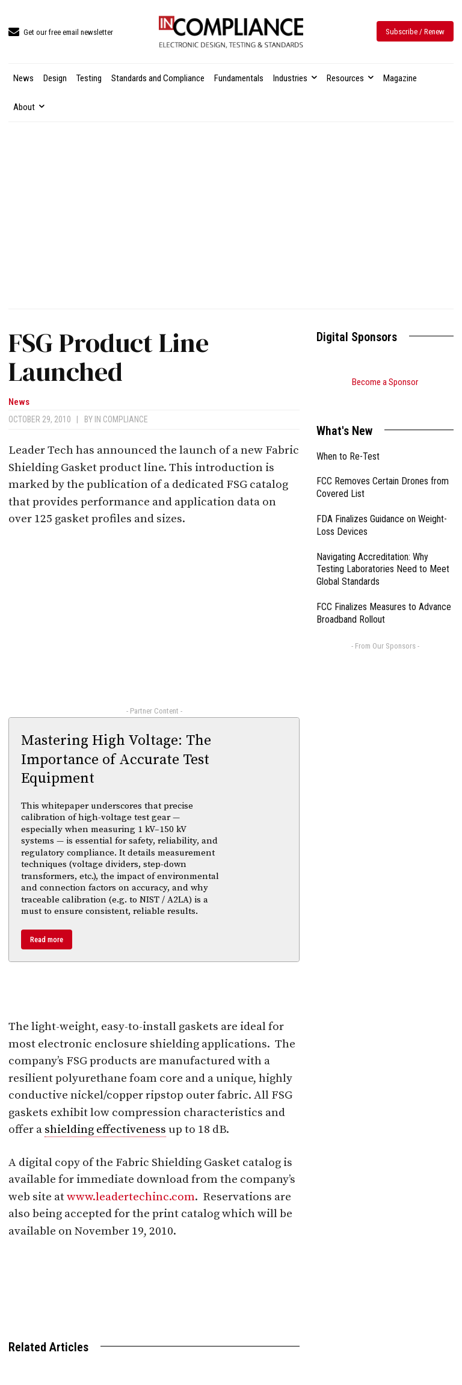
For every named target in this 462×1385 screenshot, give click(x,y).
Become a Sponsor (385, 382)
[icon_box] (60, 32)
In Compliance (121, 419)
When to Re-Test (348, 441)
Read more (46, 939)
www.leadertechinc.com (131, 1197)
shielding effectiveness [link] (105, 1130)
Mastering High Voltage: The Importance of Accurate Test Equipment (116, 759)
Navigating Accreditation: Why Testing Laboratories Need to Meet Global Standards (382, 554)
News (18, 402)
